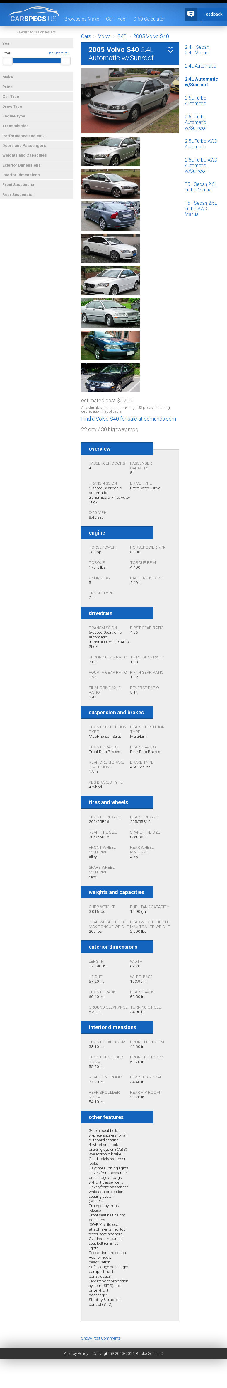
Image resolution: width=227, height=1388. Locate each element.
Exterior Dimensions (21, 165)
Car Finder (116, 19)
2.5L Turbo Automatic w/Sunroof (195, 122)
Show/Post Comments (101, 1338)
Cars (86, 36)
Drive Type (12, 106)
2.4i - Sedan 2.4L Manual (197, 50)
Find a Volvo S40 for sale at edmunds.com (128, 419)
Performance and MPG (23, 135)
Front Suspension (18, 184)
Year (6, 43)
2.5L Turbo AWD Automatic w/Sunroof (201, 165)
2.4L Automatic (200, 66)
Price (7, 86)
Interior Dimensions (21, 174)
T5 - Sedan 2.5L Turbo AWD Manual (201, 208)
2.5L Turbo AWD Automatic (201, 143)
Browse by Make (82, 19)
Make (7, 77)
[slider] (8, 61)
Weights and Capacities (24, 155)
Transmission (15, 125)
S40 (122, 36)
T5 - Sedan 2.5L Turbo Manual (201, 187)
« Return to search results (36, 32)
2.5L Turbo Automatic (195, 100)
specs (33, 18)
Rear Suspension (18, 194)
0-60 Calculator (149, 19)
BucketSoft (145, 1353)
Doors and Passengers (24, 145)
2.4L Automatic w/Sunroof (201, 82)
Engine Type (13, 116)
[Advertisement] (113, 1375)
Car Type (10, 96)
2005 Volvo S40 (151, 36)
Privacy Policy (75, 1353)
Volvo (104, 36)
